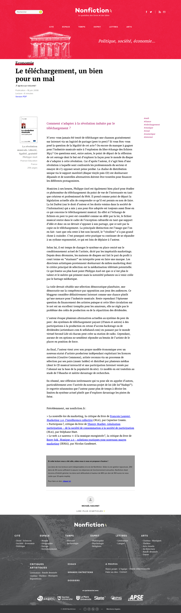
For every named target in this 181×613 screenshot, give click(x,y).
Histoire (71, 541)
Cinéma (146, 541)
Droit (18, 541)
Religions (96, 546)
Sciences (27, 541)
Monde (45, 541)
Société (19, 543)
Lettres (113, 27)
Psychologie (98, 543)
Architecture (149, 549)
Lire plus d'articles (90, 511)
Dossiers (74, 580)
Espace (66, 27)
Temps (81, 27)
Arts (129, 27)
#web (146, 118)
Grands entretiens (80, 572)
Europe (45, 546)
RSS (93, 609)
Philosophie (98, 541)
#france (147, 121)
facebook (146, 12)
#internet (148, 137)
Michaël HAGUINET (28, 86)
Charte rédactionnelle (139, 569)
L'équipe (123, 569)
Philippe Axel (30, 157)
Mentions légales (113, 609)
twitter (151, 12)
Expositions (35, 579)
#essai (147, 131)
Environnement (49, 549)
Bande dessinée (150, 552)
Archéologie (72, 543)
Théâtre (146, 543)
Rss (160, 12)
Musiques (156, 541)
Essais (72, 564)
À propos (112, 564)
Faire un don (112, 572)
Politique (20, 546)
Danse (146, 554)
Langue (121, 543)
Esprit (97, 27)
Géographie (47, 543)
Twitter (89, 609)
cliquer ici (67, 481)
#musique (148, 128)
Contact (123, 572)
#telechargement (152, 124)
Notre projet (111, 569)
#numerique (149, 134)
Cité (51, 27)
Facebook (85, 609)
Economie (30, 543)
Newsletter (164, 12)
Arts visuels (148, 546)
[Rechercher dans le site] (29, 12)
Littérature (123, 541)
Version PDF (21, 96)
